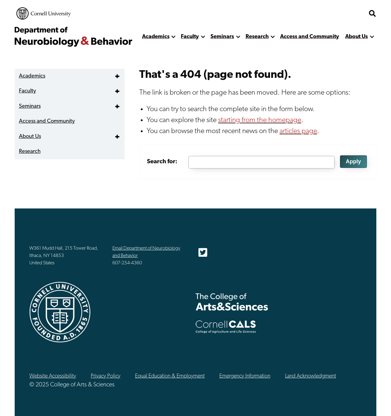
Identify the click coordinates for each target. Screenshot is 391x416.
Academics (156, 37)
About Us (356, 37)
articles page (298, 131)
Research (257, 37)
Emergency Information (244, 376)
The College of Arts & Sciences (232, 302)
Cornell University (44, 13)
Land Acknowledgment (310, 376)
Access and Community (309, 37)
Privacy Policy (105, 376)
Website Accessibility (52, 376)
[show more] (174, 37)
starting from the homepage (259, 120)
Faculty (190, 37)
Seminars (222, 37)
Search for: (162, 162)
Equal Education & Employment (170, 376)
